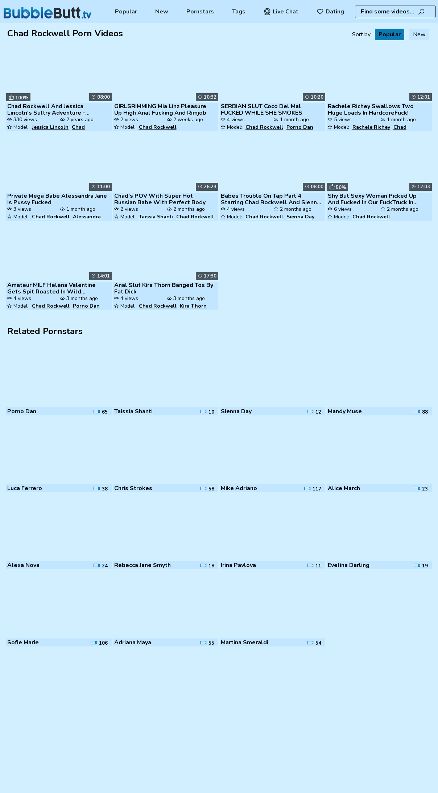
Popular (126, 12)
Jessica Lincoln (50, 127)
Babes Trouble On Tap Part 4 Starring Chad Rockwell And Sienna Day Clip (270, 199)
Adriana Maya (132, 642)
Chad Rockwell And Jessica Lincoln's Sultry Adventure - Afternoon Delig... (46, 109)
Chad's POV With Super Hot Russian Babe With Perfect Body (160, 199)
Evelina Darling (348, 565)
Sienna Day (300, 216)
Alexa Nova (23, 565)
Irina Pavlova (238, 565)
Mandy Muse (345, 411)
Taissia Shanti (156, 216)
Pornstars (200, 12)
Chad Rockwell (158, 127)
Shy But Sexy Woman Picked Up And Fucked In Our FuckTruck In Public (372, 199)
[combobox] (395, 11)
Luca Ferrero (24, 488)
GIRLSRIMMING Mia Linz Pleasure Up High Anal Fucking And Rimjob (160, 109)
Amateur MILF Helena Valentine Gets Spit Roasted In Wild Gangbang (51, 288)
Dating (330, 12)
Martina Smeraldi (244, 642)
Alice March (344, 488)
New (161, 12)
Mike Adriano (239, 488)
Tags (238, 12)
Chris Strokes (133, 488)
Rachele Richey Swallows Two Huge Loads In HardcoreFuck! (371, 109)
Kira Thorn (193, 306)
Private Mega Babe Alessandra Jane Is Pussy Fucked (57, 199)
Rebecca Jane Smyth (142, 565)
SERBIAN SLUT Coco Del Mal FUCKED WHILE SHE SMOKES (261, 109)
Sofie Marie (23, 642)
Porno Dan (299, 127)
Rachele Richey (371, 127)
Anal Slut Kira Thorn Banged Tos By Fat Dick (163, 288)
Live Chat (281, 12)
